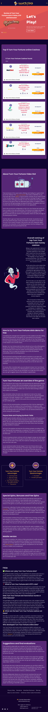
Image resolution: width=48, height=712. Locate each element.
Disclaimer (19, 690)
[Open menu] (1, 3)
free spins (5, 509)
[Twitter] (7, 709)
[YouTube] (5, 709)
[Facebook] (3, 709)
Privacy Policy (11, 690)
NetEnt (5, 32)
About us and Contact (13, 692)
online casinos (9, 544)
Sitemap (38, 690)
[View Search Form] (47, 3)
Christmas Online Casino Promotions (31, 692)
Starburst (10, 634)
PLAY (38, 74)
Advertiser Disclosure (28, 690)
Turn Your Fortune (21, 195)
